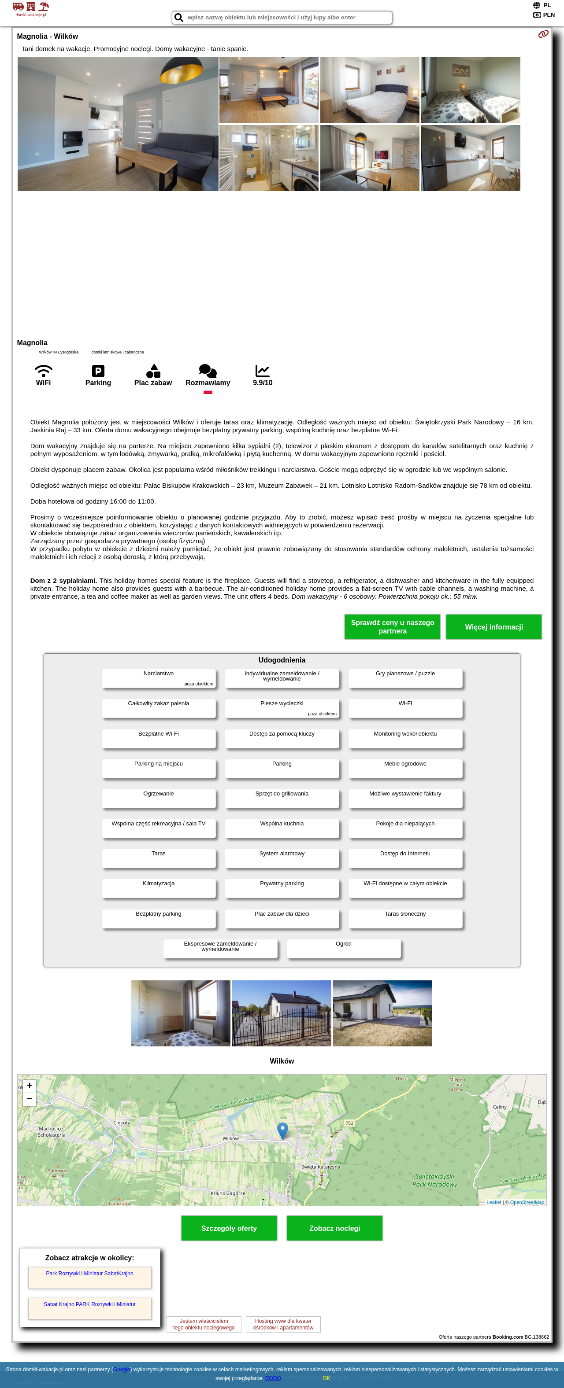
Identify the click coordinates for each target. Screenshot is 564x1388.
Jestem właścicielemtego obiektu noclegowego (203, 1324)
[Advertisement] (282, 263)
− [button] (29, 1099)
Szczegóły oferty (229, 1228)
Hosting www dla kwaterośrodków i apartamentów (283, 1324)
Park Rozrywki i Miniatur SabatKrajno (90, 1273)
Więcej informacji (494, 627)
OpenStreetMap (527, 1202)
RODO (273, 1378)
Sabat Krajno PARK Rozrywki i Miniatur (90, 1304)
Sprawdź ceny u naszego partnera (392, 627)
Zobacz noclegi (334, 1228)
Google (121, 1369)
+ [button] (29, 1086)
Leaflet (494, 1202)
